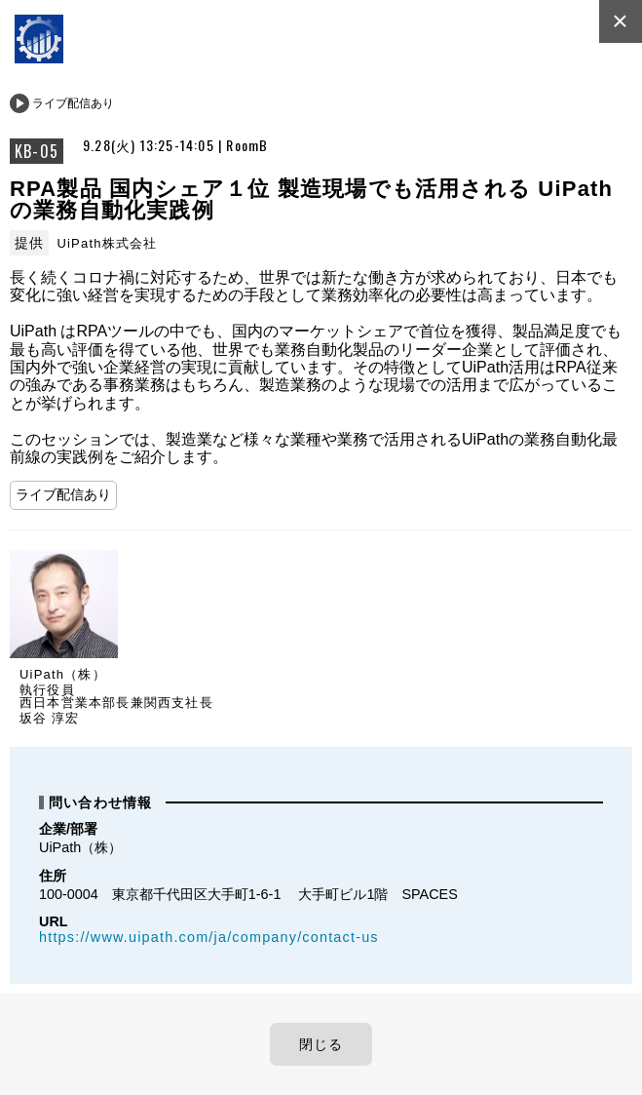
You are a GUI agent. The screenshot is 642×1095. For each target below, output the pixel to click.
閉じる (321, 1044)
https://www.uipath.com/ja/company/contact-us (209, 937)
